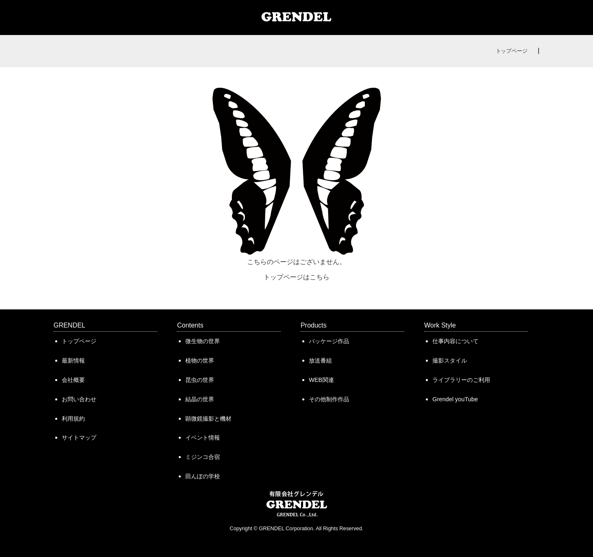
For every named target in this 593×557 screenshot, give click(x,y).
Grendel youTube (455, 399)
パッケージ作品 (329, 341)
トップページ (512, 51)
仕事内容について (455, 341)
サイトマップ (79, 437)
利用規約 (73, 418)
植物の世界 (199, 360)
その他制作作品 (329, 399)
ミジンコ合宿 (202, 457)
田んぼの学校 (202, 476)
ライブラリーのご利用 (461, 380)
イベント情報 (202, 437)
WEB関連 (321, 380)
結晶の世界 (199, 399)
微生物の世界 (202, 341)
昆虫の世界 (199, 380)
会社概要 (73, 380)
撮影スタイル (449, 360)
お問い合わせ (79, 399)
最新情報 (73, 360)
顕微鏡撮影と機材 (208, 418)
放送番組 (320, 360)
